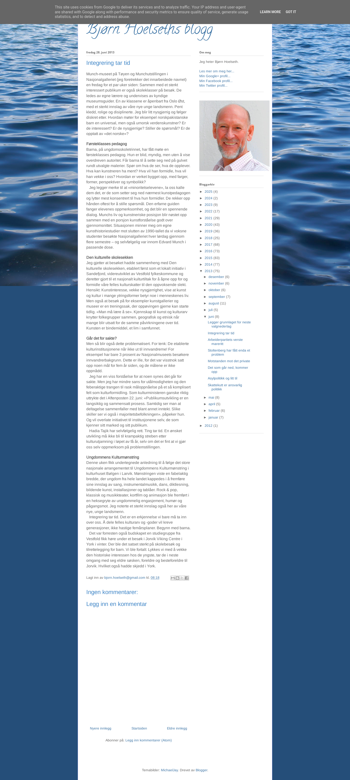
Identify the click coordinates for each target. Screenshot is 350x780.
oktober (215, 290)
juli (211, 310)
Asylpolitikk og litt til (222, 378)
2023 (209, 205)
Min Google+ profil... (214, 76)
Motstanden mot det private (229, 361)
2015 (209, 258)
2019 (209, 231)
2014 (209, 264)
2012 (209, 426)
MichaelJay (169, 770)
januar (214, 417)
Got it (291, 12)
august (214, 303)
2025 (209, 191)
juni (212, 317)
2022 (209, 211)
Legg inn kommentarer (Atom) (148, 740)
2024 (209, 198)
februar (215, 410)
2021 (209, 218)
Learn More (270, 12)
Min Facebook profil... (216, 81)
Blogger (201, 770)
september (217, 297)
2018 (209, 238)
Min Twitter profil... (213, 85)
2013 (209, 271)
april (212, 404)
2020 (209, 224)
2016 (209, 251)
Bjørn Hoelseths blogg (149, 30)
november (217, 283)
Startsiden (139, 728)
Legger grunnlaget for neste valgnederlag (229, 324)
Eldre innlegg (177, 728)
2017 (209, 244)
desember (217, 277)
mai (212, 397)
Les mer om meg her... (216, 71)
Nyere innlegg (100, 728)
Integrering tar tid (221, 333)
